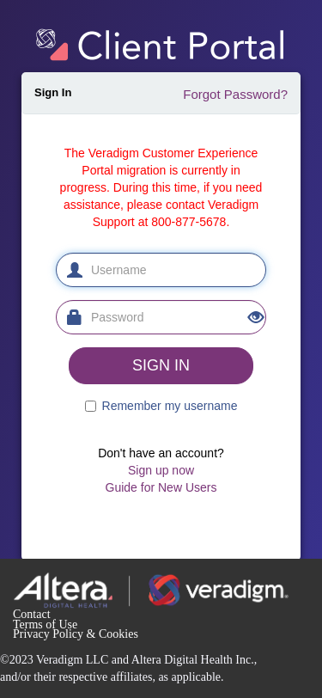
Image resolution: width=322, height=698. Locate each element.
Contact (32, 614)
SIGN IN (161, 365)
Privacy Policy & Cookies (75, 634)
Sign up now (161, 470)
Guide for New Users (161, 487)
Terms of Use (45, 624)
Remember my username (170, 406)
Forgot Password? (235, 94)
